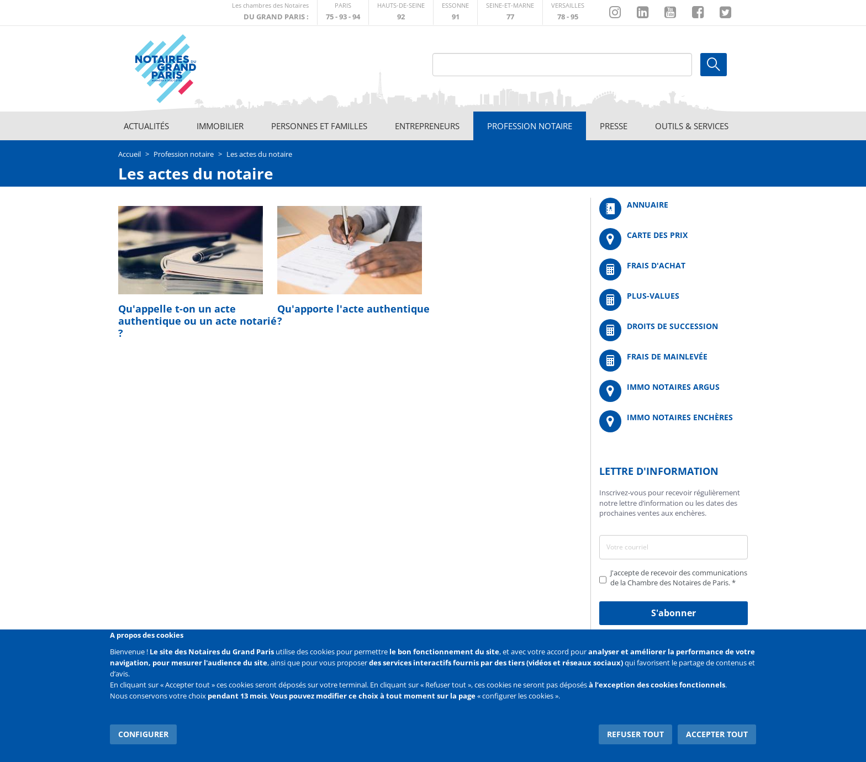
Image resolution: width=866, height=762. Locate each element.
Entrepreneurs (427, 125)
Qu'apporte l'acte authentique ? (353, 314)
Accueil (129, 154)
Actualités (146, 125)
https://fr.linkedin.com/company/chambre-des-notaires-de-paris (642, 13)
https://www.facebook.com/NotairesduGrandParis (698, 13)
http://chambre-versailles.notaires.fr (568, 12)
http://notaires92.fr (401, 12)
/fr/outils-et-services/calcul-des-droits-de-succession (673, 330)
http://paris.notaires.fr (343, 12)
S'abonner (673, 613)
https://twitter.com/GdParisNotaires (725, 13)
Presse (613, 125)
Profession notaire (529, 125)
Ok (713, 64)
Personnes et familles (319, 125)
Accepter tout (717, 734)
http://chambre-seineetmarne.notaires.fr (510, 12)
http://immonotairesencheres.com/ (673, 421)
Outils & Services (691, 125)
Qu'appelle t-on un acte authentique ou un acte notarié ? (197, 321)
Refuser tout (635, 734)
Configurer (143, 734)
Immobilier (220, 125)
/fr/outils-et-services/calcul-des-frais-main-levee (673, 361)
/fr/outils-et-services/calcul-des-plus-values (673, 300)
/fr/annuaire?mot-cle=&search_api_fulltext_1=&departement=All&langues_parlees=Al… (673, 209)
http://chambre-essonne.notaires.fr (455, 12)
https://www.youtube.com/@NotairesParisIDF (670, 13)
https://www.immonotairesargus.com (673, 391)
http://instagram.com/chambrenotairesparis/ (615, 13)
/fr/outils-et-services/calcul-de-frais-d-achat (673, 269)
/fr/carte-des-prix (673, 239)
